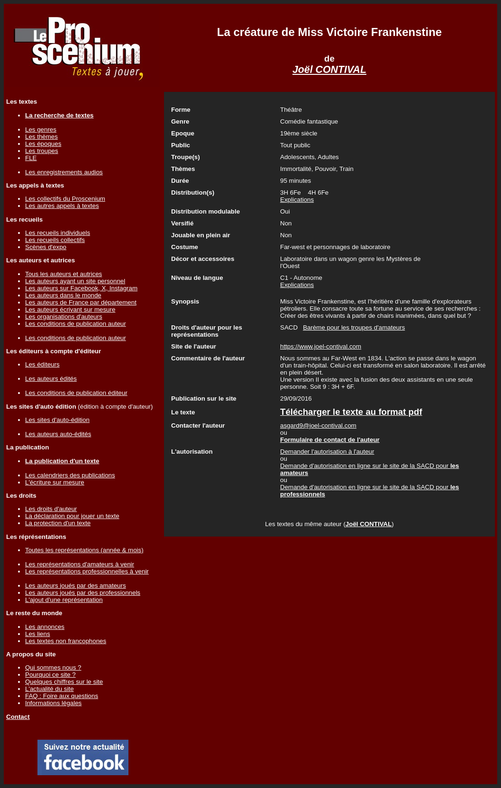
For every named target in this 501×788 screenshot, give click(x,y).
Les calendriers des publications (70, 475)
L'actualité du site (49, 688)
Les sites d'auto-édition (57, 419)
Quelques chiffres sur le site (64, 681)
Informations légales (53, 703)
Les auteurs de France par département (81, 302)
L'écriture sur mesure (54, 482)
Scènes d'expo (45, 247)
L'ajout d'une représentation (64, 599)
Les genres (40, 129)
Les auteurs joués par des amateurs (75, 585)
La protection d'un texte (58, 523)
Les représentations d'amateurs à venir (79, 564)
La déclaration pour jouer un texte (72, 515)
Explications (297, 199)
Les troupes (41, 150)
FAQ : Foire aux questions (61, 695)
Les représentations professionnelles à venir (87, 571)
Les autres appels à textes (62, 205)
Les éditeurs (42, 364)
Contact (18, 716)
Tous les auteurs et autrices (63, 274)
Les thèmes (41, 136)
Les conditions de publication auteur (75, 323)
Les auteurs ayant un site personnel (75, 281)
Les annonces (44, 626)
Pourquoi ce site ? (50, 674)
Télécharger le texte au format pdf (351, 412)
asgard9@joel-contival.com (318, 425)
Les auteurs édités (51, 378)
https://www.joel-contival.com (320, 346)
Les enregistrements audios (64, 172)
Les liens (37, 633)
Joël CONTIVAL (329, 69)
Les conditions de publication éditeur (76, 392)
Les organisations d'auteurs (63, 316)
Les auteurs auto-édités (58, 434)
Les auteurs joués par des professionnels (82, 592)
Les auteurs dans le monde (63, 295)
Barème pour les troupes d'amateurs (354, 327)
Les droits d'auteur (51, 508)
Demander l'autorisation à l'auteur (327, 451)
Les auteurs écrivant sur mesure (70, 309)
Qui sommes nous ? (53, 667)
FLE (30, 157)
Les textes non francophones (65, 641)
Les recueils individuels (57, 232)
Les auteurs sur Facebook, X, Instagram (81, 288)
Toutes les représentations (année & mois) (84, 550)
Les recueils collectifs (55, 239)
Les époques (43, 143)
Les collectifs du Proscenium (65, 198)
